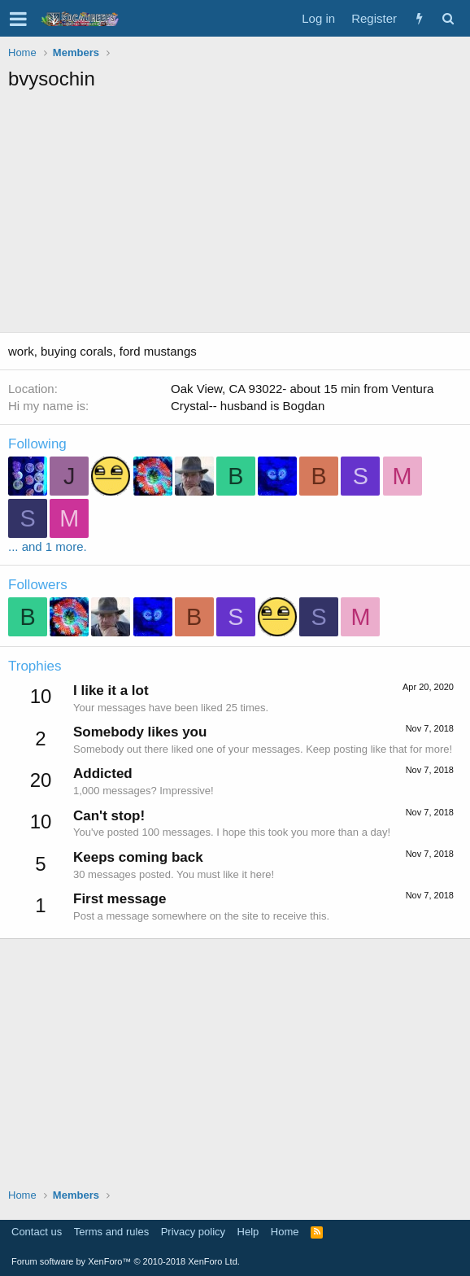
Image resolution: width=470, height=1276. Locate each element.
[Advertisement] (239, 214)
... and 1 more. (47, 546)
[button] (18, 18)
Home (285, 1232)
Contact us (36, 1232)
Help (248, 1232)
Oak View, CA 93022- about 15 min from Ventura (302, 388)
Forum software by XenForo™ (125, 1261)
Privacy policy (193, 1232)
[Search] (447, 18)
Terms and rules (111, 1232)
